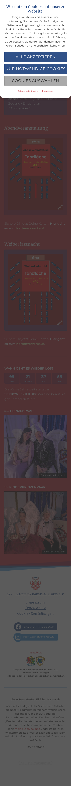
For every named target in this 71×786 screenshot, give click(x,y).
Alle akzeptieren (36, 57)
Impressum (47, 91)
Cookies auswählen (35, 80)
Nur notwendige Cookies (35, 68)
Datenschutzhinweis (27, 91)
